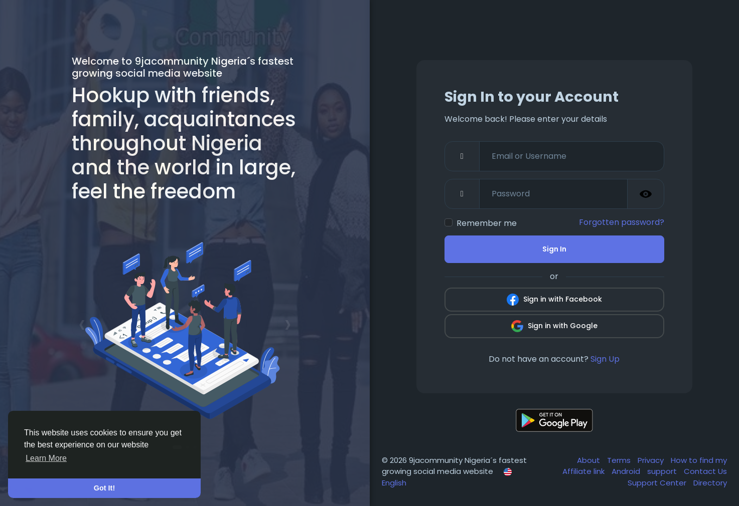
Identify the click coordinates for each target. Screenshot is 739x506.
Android (627, 471)
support (663, 471)
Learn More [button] (46, 458)
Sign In (554, 249)
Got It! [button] (104, 488)
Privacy (652, 460)
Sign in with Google (554, 326)
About (589, 460)
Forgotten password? (621, 222)
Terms (620, 460)
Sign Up (605, 359)
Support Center (658, 482)
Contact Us (705, 471)
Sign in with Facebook (554, 300)
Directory (710, 482)
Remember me (487, 223)
